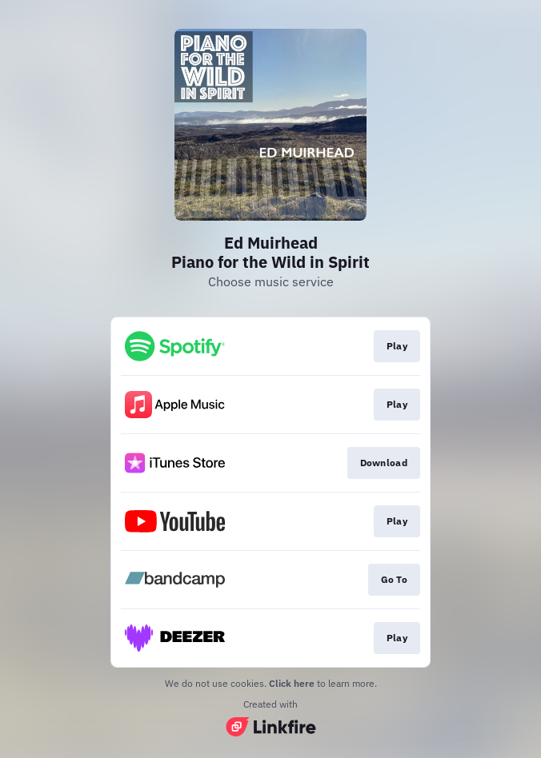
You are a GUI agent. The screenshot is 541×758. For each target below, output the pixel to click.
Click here (292, 683)
